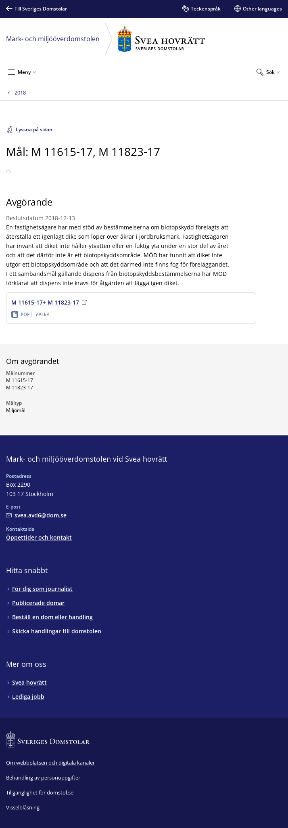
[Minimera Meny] (22, 72)
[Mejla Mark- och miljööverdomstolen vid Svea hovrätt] (36, 515)
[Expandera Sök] (268, 72)
